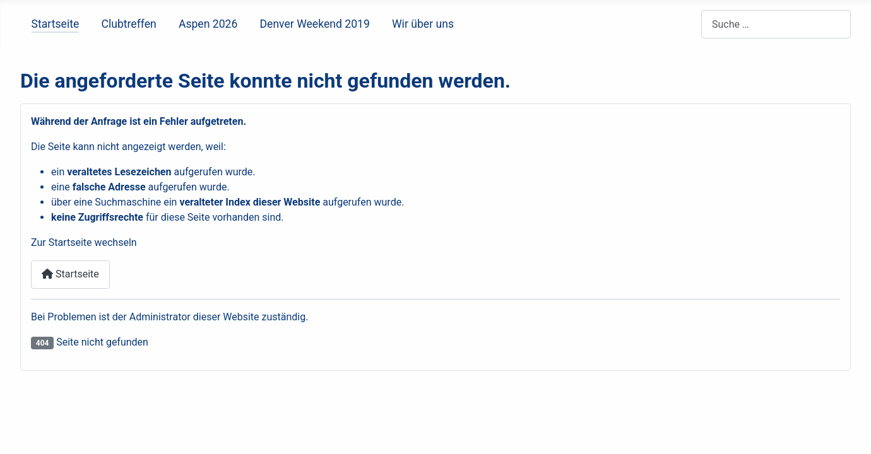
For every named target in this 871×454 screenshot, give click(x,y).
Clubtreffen (128, 24)
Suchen (684, 24)
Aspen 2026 (208, 24)
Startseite (56, 24)
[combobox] (776, 24)
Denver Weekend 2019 (315, 24)
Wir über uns (423, 24)
